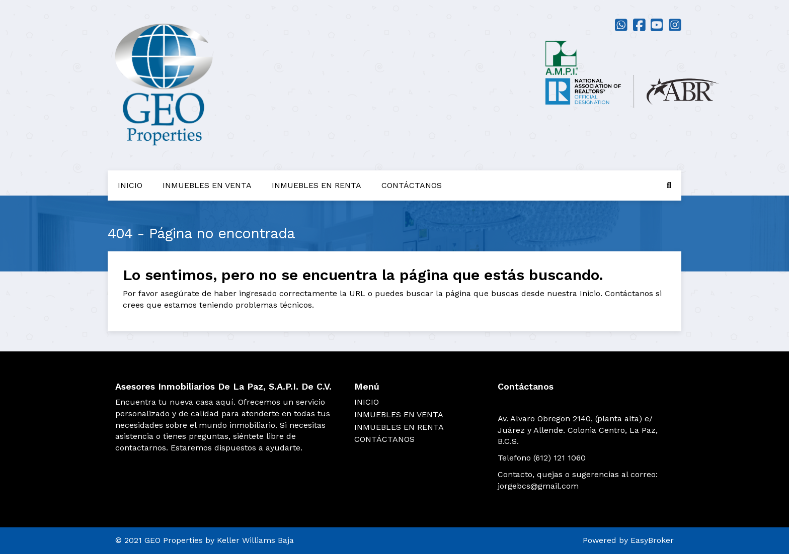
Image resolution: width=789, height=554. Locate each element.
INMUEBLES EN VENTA (207, 185)
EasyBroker (652, 540)
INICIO (130, 185)
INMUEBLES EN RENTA (316, 185)
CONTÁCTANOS (411, 185)
